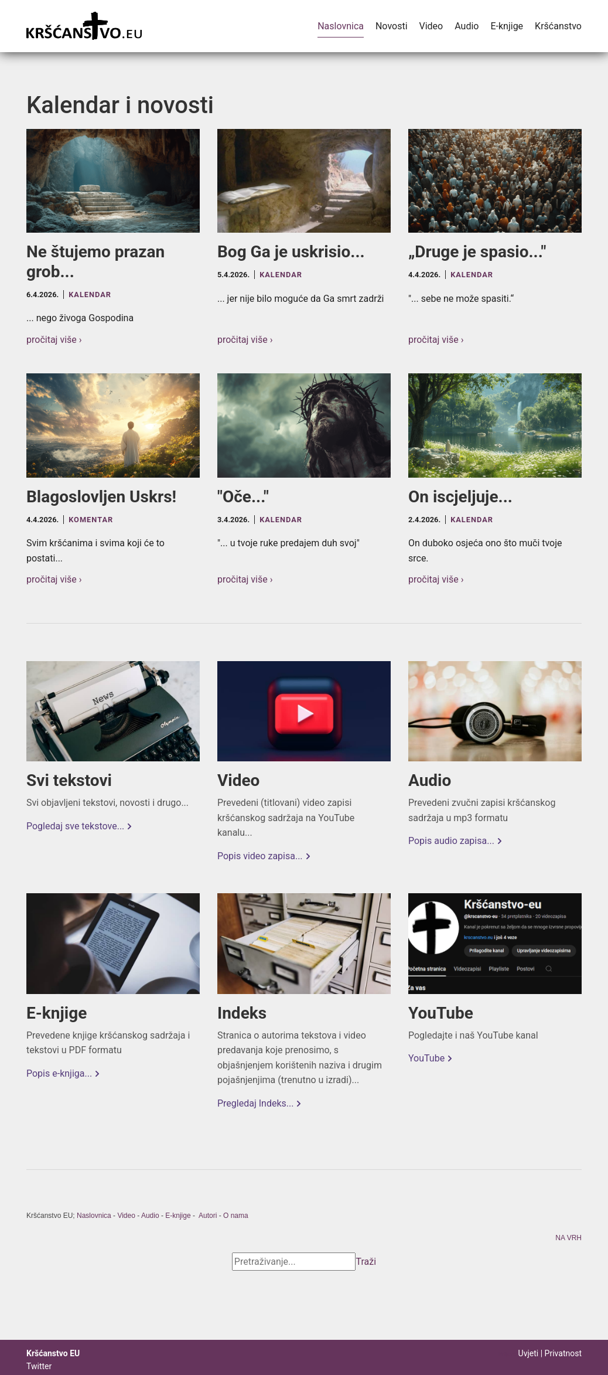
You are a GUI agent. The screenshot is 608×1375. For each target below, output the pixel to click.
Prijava (507, 1354)
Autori (208, 1215)
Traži (366, 1261)
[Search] (294, 1262)
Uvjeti (528, 1353)
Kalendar (90, 294)
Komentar (91, 519)
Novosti (391, 26)
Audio (467, 26)
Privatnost (563, 1353)
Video (431, 26)
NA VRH (568, 1238)
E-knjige (506, 26)
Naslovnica (340, 26)
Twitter (39, 1366)
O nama (235, 1215)
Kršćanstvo (558, 26)
